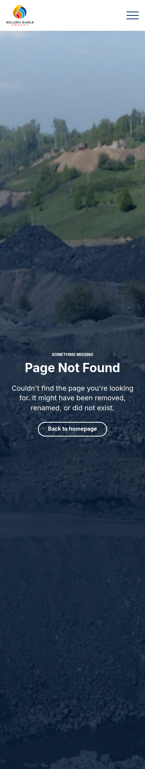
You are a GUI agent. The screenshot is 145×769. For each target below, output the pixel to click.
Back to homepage (72, 428)
